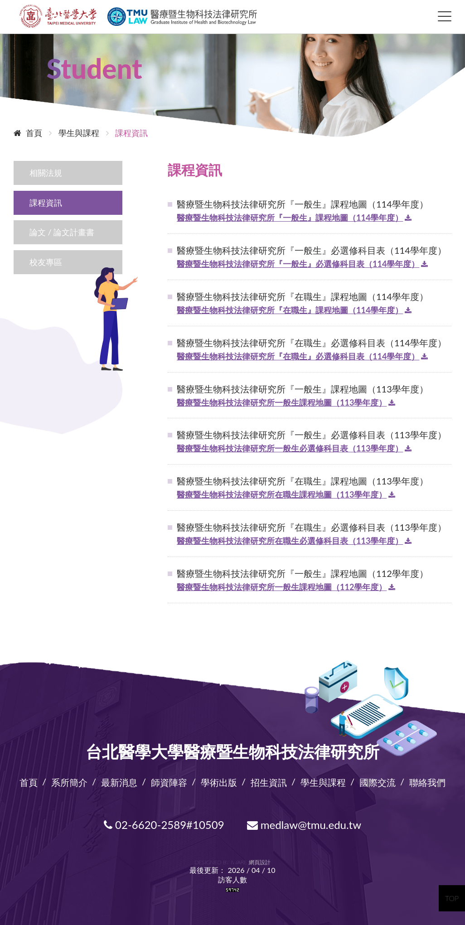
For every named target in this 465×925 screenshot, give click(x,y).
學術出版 (219, 780)
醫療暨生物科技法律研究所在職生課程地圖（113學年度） (282, 494)
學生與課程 (323, 780)
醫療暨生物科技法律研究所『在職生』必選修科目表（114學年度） (298, 355)
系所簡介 (69, 780)
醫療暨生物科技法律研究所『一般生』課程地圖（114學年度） (290, 217)
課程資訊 (45, 202)
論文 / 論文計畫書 (61, 231)
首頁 (28, 132)
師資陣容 (169, 780)
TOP (452, 898)
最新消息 (119, 780)
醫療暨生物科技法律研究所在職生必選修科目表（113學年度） (290, 540)
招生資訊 (269, 780)
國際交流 (377, 780)
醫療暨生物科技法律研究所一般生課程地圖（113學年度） (282, 401)
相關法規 (45, 172)
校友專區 (45, 261)
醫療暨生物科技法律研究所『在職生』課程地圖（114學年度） (290, 309)
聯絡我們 (427, 780)
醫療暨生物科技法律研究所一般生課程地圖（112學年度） (282, 586)
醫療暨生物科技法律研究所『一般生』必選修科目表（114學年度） (298, 263)
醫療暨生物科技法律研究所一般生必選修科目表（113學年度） (290, 447)
